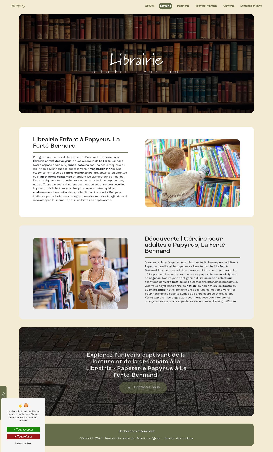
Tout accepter (23, 429)
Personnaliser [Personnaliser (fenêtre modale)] (23, 443)
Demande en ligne (251, 6)
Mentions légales (149, 438)
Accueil (149, 6)
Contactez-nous (152, 392)
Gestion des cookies (179, 438)
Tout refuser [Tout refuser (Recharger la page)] (23, 436)
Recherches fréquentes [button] (136, 431)
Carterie (228, 6)
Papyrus (18, 6)
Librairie (165, 6)
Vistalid (87, 438)
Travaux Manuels (206, 6)
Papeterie (183, 6)
